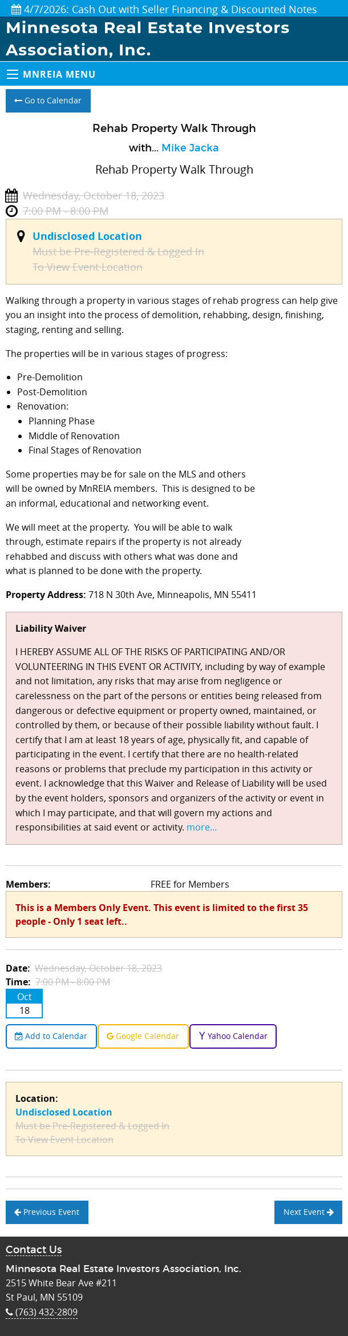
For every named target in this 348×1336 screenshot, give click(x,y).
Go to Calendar (48, 100)
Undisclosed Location (87, 236)
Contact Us (34, 1250)
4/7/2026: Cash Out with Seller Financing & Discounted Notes (164, 9)
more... (202, 827)
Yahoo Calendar (233, 1035)
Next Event (309, 1211)
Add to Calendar (51, 1035)
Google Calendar (143, 1035)
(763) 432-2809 (42, 1312)
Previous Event (46, 1211)
